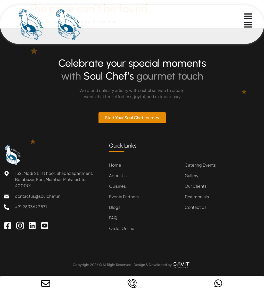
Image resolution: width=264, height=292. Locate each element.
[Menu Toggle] (248, 20)
